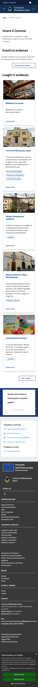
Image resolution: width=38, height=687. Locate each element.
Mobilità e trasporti (8, 542)
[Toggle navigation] (4, 9)
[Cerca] (34, 9)
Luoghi (3, 593)
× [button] (35, 654)
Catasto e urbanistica (8, 540)
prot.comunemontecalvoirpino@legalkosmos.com (18, 621)
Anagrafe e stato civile (9, 530)
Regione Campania (9, 2)
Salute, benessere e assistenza (12, 563)
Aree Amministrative (8, 507)
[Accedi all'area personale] (30, 2)
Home (4, 17)
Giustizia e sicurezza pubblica (11, 555)
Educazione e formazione (10, 553)
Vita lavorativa (6, 535)
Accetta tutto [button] (19, 674)
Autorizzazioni (6, 565)
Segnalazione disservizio (10, 636)
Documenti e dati (7, 519)
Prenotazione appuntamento (11, 634)
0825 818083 (18, 623)
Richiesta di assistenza (9, 641)
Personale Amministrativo (10, 517)
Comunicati (5, 578)
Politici (3, 514)
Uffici (3, 509)
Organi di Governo (7, 504)
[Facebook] (5, 494)
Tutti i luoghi (27, 378)
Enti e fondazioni (7, 512)
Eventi (3, 591)
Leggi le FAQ (5, 639)
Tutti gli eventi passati (23, 65)
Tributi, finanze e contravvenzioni (13, 558)
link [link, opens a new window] (8, 670)
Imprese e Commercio (9, 537)
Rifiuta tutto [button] (19, 679)
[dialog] (19, 669)
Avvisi (3, 581)
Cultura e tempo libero (9, 532)
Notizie (3, 576)
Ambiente (4, 560)
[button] (19, 684)
